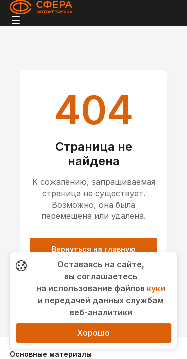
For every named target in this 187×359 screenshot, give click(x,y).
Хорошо (93, 333)
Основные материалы (51, 354)
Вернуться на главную (93, 249)
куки (156, 288)
